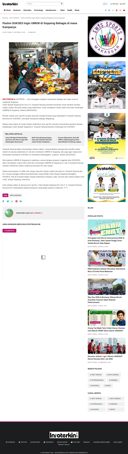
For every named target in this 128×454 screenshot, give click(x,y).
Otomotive (27, 10)
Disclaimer (118, 442)
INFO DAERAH (14, 18)
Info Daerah (95, 232)
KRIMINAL (114, 380)
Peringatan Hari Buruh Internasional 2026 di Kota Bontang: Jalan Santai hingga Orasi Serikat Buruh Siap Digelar (106, 240)
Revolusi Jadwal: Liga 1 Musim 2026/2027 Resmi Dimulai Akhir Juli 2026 (105, 357)
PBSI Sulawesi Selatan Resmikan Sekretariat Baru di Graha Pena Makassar (106, 270)
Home (7, 10)
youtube (76, 442)
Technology (38, 10)
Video (62, 10)
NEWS (108, 385)
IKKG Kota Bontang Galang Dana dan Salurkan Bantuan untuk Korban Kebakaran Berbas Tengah (42, 140)
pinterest (50, 442)
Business (17, 10)
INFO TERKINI (96, 375)
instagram (63, 442)
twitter (24, 442)
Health (69, 10)
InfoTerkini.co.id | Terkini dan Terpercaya (71, 452)
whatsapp (36, 442)
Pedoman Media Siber (101, 442)
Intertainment (51, 10)
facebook (11, 442)
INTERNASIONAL (98, 380)
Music (77, 10)
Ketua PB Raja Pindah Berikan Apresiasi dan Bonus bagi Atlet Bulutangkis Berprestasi (17, 140)
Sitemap (114, 4)
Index (123, 4)
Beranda (5, 18)
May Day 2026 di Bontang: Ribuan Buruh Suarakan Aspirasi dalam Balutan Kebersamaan (105, 299)
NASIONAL (95, 385)
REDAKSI (87, 442)
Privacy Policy (64, 444)
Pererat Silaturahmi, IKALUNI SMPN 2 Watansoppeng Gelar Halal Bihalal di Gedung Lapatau (69, 140)
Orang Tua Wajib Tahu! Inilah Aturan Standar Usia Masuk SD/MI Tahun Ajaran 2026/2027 (106, 329)
